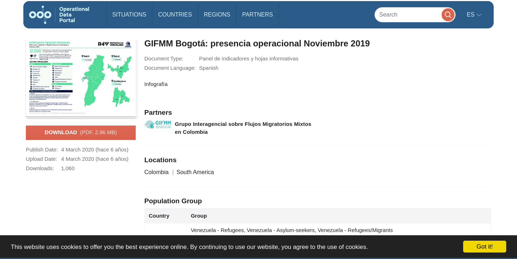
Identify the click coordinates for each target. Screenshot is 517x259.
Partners (257, 15)
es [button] (471, 15)
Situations (129, 15)
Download (81, 133)
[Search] (415, 14)
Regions (217, 15)
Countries (175, 15)
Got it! (484, 246)
